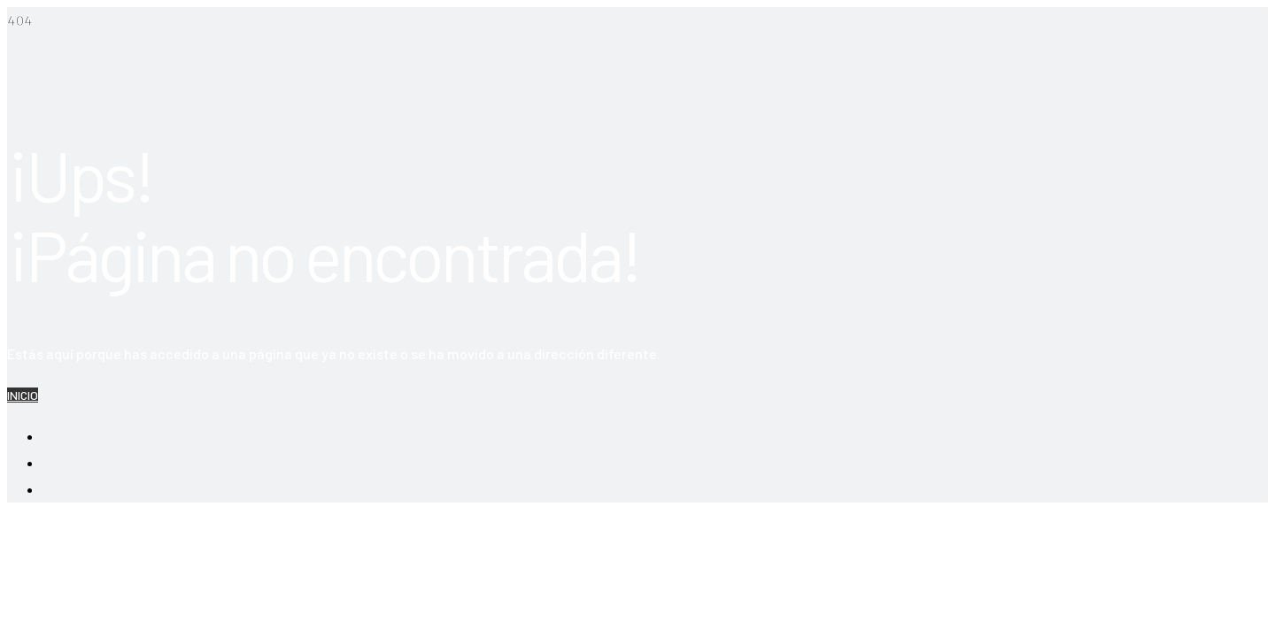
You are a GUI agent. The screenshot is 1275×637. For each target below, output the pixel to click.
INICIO (22, 395)
